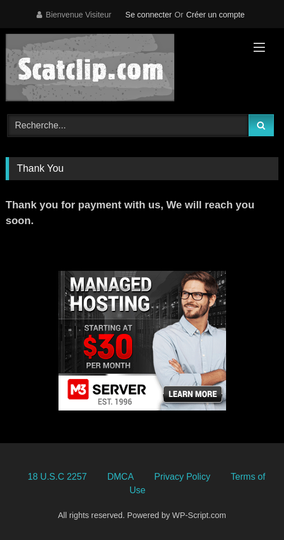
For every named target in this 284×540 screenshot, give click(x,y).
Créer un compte (215, 14)
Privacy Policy (182, 476)
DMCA (120, 476)
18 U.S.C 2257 (57, 476)
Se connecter (148, 14)
